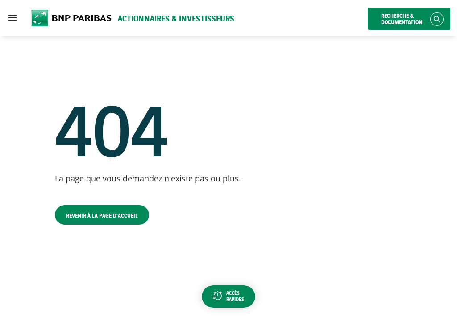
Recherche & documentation (401, 19)
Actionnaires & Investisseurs (176, 19)
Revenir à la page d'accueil (102, 216)
